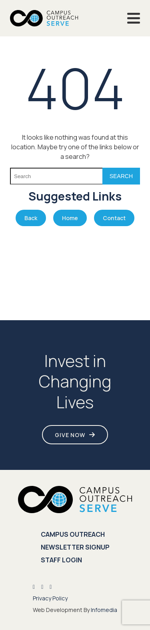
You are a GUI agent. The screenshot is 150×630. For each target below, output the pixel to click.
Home (70, 218)
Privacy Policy (50, 598)
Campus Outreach (73, 534)
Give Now (70, 435)
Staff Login (61, 560)
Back (30, 218)
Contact (114, 218)
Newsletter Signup (75, 547)
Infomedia (104, 610)
